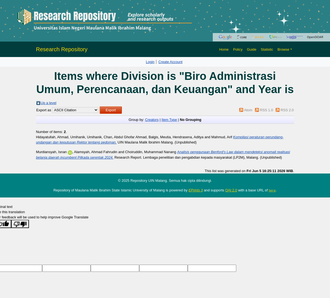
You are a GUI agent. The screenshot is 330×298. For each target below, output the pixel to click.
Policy (237, 49)
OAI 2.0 (231, 190)
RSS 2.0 (287, 110)
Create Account (170, 62)
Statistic (267, 49)
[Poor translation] (20, 224)
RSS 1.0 (266, 110)
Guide (251, 49)
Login (150, 62)
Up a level (49, 103)
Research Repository (62, 49)
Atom (248, 110)
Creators (152, 120)
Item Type (169, 120)
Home (224, 49)
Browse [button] (283, 49)
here (272, 190)
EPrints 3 (196, 190)
